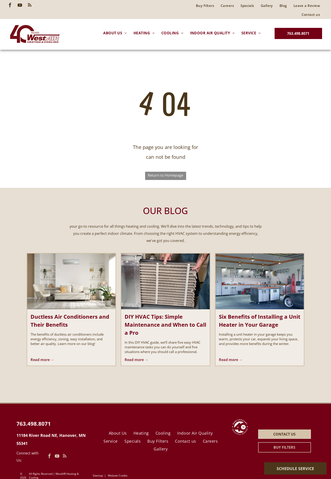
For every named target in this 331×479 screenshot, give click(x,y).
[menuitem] (306, 5)
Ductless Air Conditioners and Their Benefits (70, 320)
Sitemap (98, 475)
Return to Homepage (165, 175)
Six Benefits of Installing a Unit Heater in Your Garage (259, 320)
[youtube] (19, 6)
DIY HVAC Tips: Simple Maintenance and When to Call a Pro (165, 324)
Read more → (42, 359)
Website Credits (117, 475)
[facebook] (10, 6)
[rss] (29, 6)
